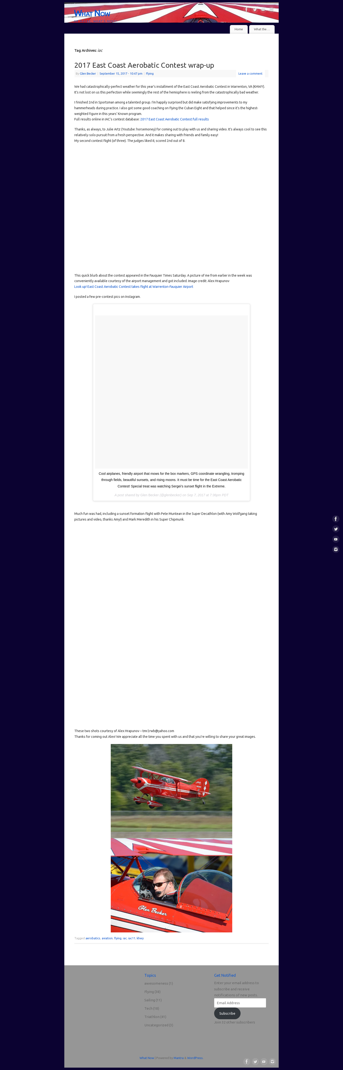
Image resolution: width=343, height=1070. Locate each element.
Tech (148, 1008)
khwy (140, 938)
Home (239, 29)
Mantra (179, 1058)
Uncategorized (156, 1025)
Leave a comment (250, 73)
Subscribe (227, 1013)
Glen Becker (88, 73)
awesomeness (156, 983)
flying (117, 938)
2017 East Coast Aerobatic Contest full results (174, 119)
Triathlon (152, 1017)
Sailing (149, 1000)
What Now (92, 13)
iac (125, 938)
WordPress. (195, 1058)
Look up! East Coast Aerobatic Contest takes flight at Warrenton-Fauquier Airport (133, 287)
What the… (262, 29)
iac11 (131, 938)
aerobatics (93, 938)
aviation (107, 938)
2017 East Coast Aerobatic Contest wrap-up (144, 65)
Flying (150, 73)
